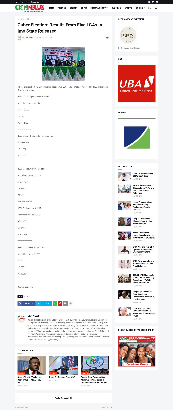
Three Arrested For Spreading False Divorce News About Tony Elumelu (144, 235)
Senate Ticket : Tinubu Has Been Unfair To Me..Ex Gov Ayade (30, 380)
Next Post (106, 408)
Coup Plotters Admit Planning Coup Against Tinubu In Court (142, 221)
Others (139, 8)
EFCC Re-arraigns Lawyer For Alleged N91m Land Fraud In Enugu (143, 263)
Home (17, 2)
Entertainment (98, 8)
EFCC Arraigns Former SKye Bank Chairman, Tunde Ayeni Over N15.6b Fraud (144, 312)
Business (116, 8)
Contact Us (35, 2)
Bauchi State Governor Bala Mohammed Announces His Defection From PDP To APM (94, 380)
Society (73, 8)
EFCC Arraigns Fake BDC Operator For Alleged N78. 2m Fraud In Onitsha (144, 249)
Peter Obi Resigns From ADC (62, 377)
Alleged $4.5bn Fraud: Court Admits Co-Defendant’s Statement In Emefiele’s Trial (143, 295)
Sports (128, 8)
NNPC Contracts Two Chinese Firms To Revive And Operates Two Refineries (143, 189)
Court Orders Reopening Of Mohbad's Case (143, 174)
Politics (62, 8)
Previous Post (22, 408)
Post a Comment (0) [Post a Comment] (63, 398)
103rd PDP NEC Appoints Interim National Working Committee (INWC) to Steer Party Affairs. (143, 279)
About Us (25, 2)
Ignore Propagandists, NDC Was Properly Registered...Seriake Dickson (142, 206)
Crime (84, 8)
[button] (149, 8)
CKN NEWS (34, 315)
